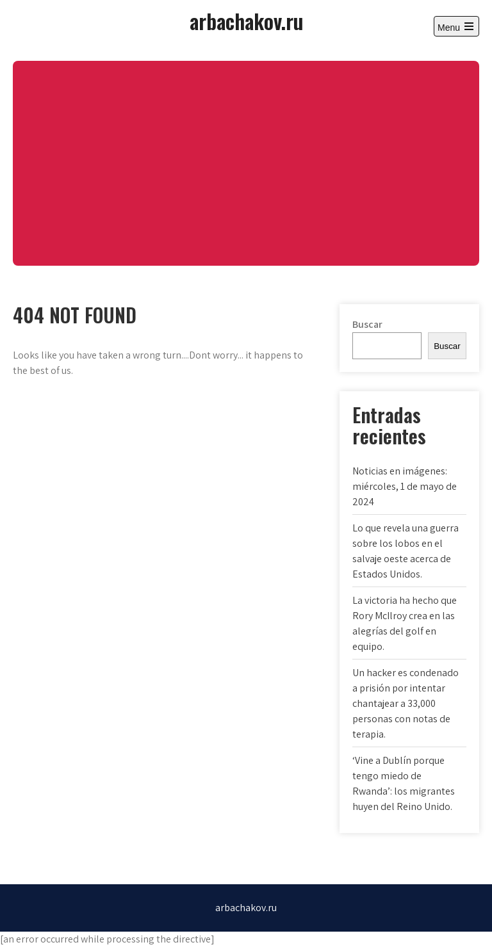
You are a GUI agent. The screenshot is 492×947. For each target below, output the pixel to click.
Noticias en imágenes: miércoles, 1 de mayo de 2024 (404, 486)
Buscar (367, 324)
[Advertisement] (246, 163)
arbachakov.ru (246, 21)
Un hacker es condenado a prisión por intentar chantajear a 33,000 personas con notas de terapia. (405, 703)
